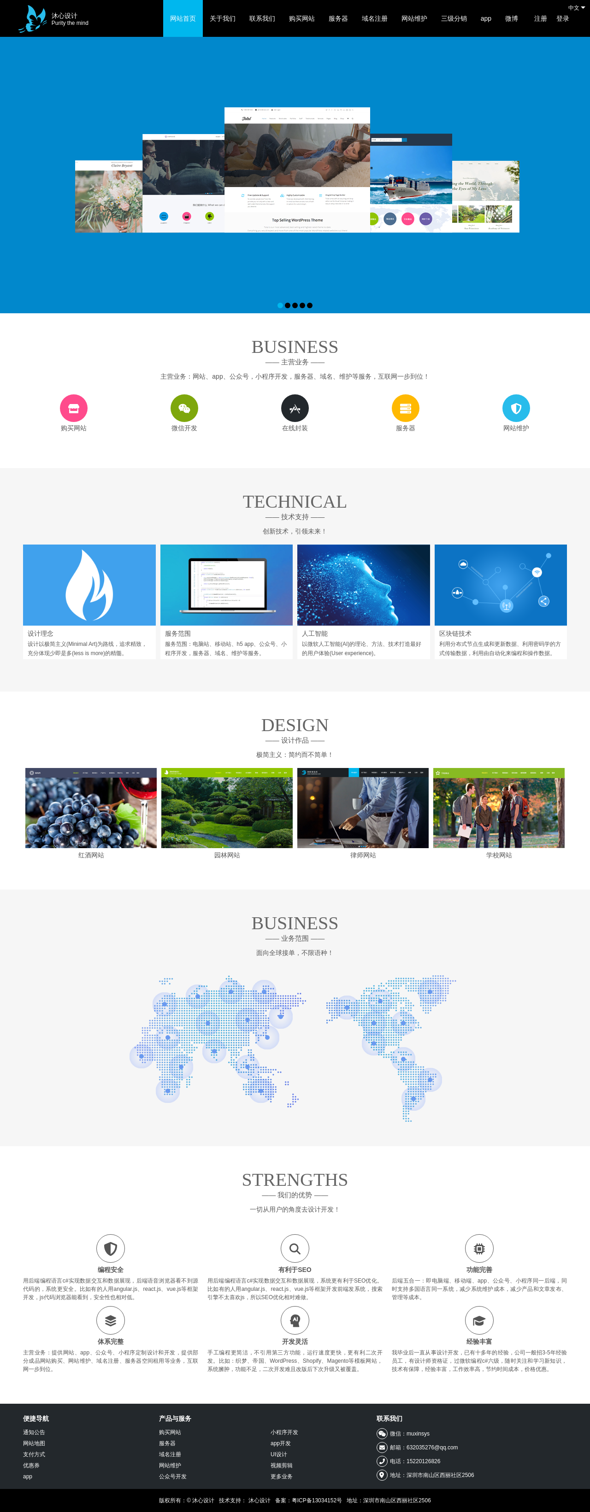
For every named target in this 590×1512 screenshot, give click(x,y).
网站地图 (34, 1443)
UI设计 (279, 1454)
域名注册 (375, 18)
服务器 (338, 18)
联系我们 (262, 18)
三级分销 (454, 18)
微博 (511, 18)
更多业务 (282, 1476)
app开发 (281, 1443)
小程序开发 (284, 1432)
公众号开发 (173, 1476)
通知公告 (34, 1432)
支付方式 (34, 1454)
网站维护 (414, 18)
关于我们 (223, 18)
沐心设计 (70, 19)
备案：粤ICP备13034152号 (308, 1500)
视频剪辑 (282, 1465)
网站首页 (183, 18)
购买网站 (302, 18)
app (486, 18)
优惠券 (31, 1465)
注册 (540, 18)
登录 (562, 18)
